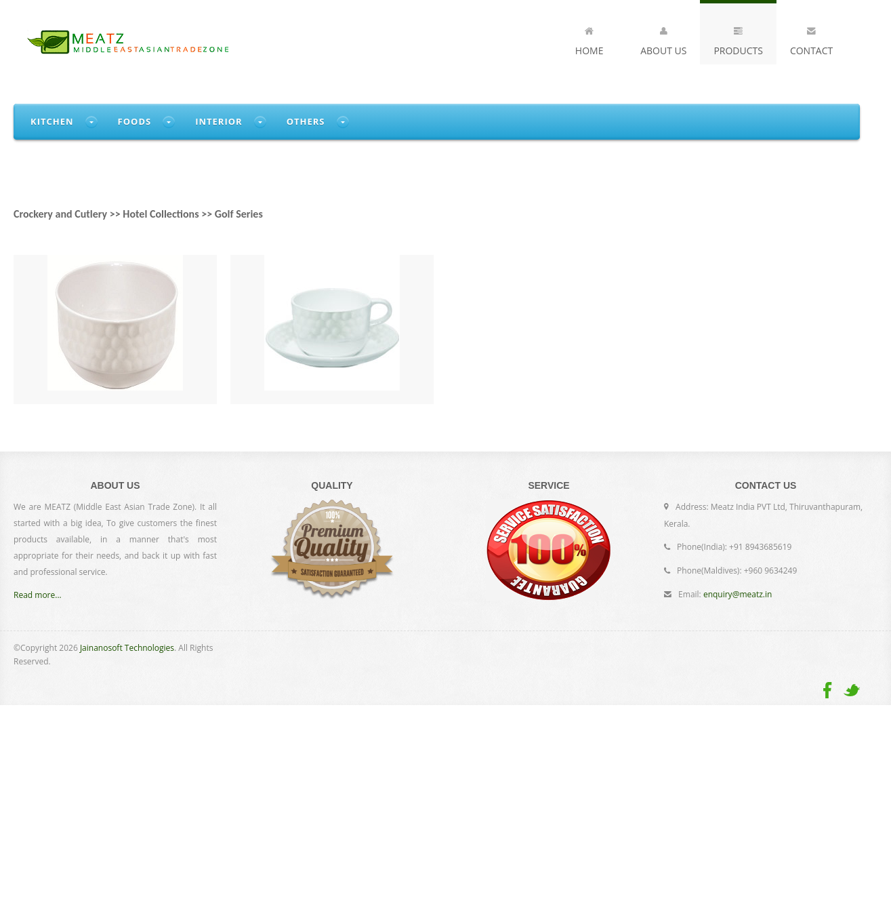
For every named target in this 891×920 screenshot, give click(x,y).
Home (589, 38)
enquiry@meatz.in (737, 594)
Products (738, 38)
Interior (219, 121)
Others (306, 121)
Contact (811, 38)
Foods (135, 121)
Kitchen (52, 121)
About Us (663, 38)
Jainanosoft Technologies (127, 648)
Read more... (38, 595)
